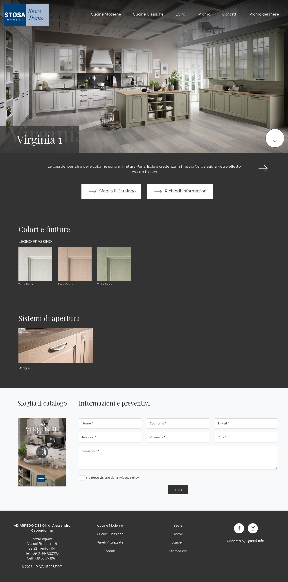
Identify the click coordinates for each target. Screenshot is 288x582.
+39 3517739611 (45, 558)
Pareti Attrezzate (110, 542)
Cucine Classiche (148, 14)
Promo (204, 14)
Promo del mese (264, 14)
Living (181, 14)
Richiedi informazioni (180, 191)
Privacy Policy (129, 477)
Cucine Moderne (106, 14)
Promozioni (178, 551)
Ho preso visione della (112, 477)
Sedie (178, 525)
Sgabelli (178, 542)
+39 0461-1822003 (45, 553)
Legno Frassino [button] (35, 241)
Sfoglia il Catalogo (111, 191)
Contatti (229, 14)
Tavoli (178, 534)
